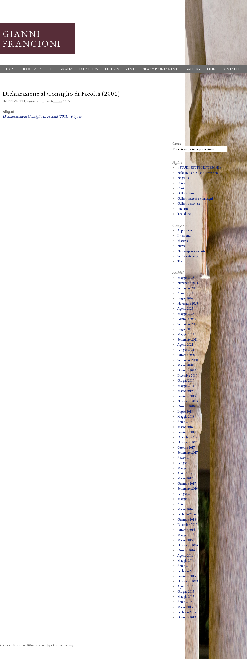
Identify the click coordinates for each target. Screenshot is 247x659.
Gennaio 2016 (186, 519)
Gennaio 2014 (186, 576)
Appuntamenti (186, 230)
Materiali (183, 240)
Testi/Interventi (120, 69)
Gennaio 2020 (186, 370)
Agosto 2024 (185, 293)
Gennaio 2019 (186, 396)
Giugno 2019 (185, 380)
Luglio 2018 (185, 411)
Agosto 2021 (185, 344)
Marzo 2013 (185, 607)
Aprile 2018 (184, 422)
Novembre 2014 (187, 545)
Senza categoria (187, 256)
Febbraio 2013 (186, 612)
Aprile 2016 (184, 504)
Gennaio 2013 (186, 617)
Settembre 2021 (187, 339)
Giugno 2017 (185, 463)
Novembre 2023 (187, 303)
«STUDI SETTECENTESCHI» (199, 167)
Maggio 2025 (185, 277)
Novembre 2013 (187, 581)
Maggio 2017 (185, 468)
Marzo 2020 (185, 365)
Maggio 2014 (185, 560)
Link (211, 69)
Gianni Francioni (32, 38)
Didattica (88, 69)
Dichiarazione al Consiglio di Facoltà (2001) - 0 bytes (42, 116)
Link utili (183, 209)
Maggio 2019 (185, 386)
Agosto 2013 (185, 586)
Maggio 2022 (185, 334)
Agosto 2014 (185, 555)
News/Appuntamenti (160, 69)
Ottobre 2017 (186, 447)
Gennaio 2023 (186, 319)
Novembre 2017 (187, 442)
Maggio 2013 (185, 596)
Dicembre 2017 (187, 437)
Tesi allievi (184, 214)
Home (11, 69)
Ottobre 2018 (186, 406)
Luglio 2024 (185, 298)
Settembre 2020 (187, 360)
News (181, 246)
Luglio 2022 (185, 329)
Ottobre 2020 (186, 355)
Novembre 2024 (187, 283)
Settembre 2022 (187, 324)
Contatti (230, 69)
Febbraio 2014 (186, 571)
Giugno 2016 (185, 494)
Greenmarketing (62, 645)
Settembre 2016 (187, 488)
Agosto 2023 (185, 308)
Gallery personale (188, 203)
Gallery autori (186, 193)
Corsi (180, 188)
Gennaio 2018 (186, 432)
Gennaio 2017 (186, 483)
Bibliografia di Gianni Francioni (198, 173)
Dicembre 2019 (187, 375)
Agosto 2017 (185, 458)
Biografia (32, 69)
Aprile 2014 (184, 566)
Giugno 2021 (185, 350)
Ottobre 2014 (186, 550)
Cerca (176, 143)
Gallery (192, 69)
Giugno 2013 (185, 591)
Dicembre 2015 (187, 524)
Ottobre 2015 (186, 530)
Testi (180, 261)
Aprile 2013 (184, 602)
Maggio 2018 (185, 416)
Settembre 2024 (187, 288)
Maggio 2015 (185, 535)
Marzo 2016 (185, 509)
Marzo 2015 (185, 540)
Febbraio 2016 (186, 514)
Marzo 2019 (185, 391)
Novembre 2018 (187, 401)
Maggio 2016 (185, 499)
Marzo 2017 (185, 478)
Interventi (14, 101)
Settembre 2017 (187, 452)
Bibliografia (60, 69)
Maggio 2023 (185, 313)
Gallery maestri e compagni (195, 198)
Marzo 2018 (185, 427)
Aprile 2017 (184, 473)
